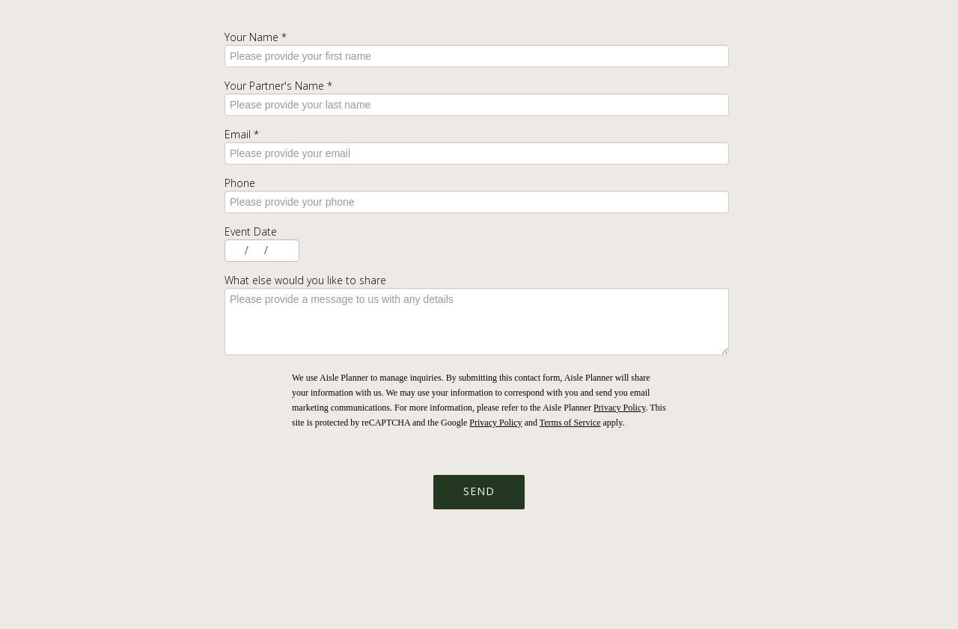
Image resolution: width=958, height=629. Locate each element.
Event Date (251, 231)
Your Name (256, 37)
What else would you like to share (305, 280)
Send (479, 491)
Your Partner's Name (278, 86)
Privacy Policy (620, 407)
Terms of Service (570, 422)
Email (242, 134)
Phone (240, 183)
